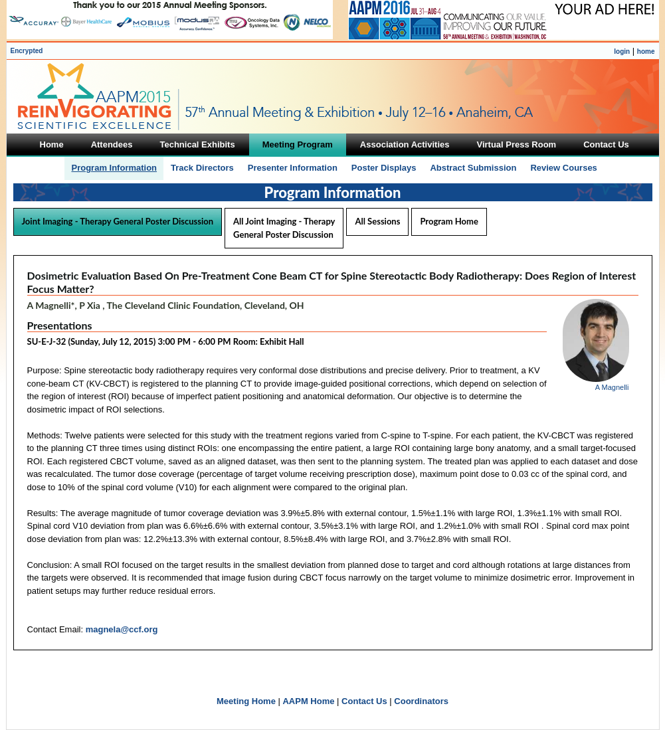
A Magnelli (612, 387)
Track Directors (202, 168)
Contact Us (364, 701)
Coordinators (421, 701)
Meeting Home (246, 701)
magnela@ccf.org (122, 629)
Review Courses (563, 168)
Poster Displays (384, 168)
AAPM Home (308, 701)
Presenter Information (292, 168)
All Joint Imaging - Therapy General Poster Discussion (284, 228)
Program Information (114, 168)
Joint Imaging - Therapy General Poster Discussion (118, 221)
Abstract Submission (473, 168)
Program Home (449, 221)
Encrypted (27, 50)
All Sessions (377, 221)
